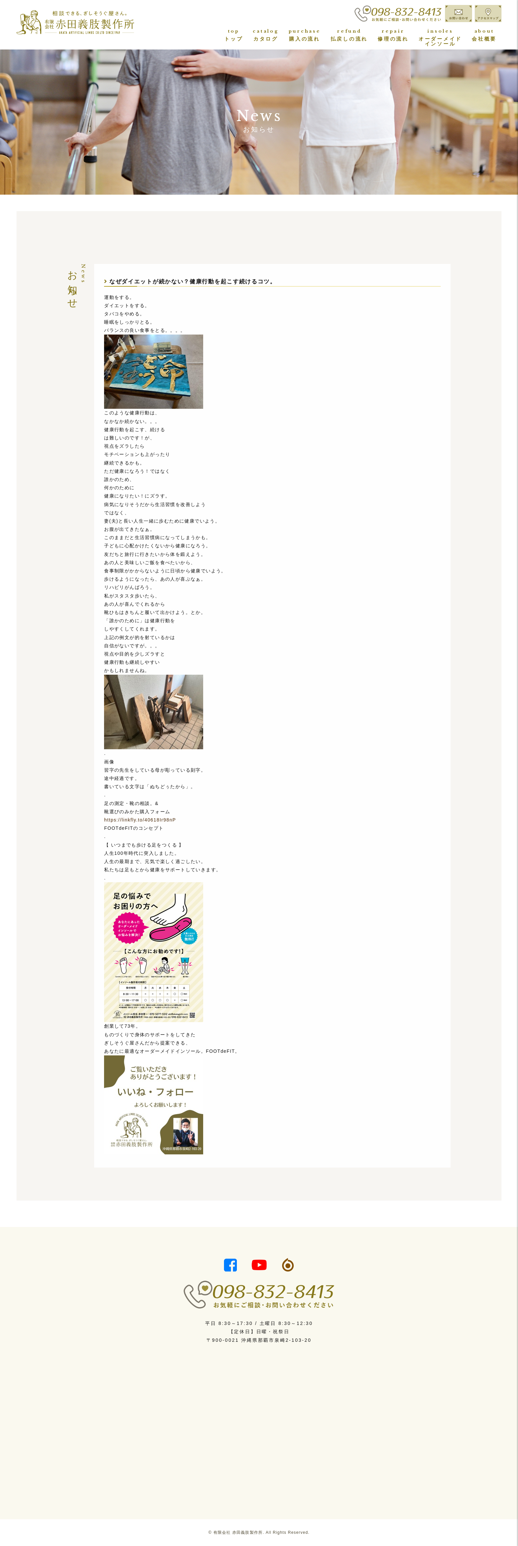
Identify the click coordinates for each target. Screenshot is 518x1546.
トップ (233, 35)
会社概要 (484, 35)
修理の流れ (393, 35)
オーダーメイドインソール (440, 37)
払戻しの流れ (349, 35)
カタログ (265, 35)
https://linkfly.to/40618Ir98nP (140, 819)
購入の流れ (305, 35)
